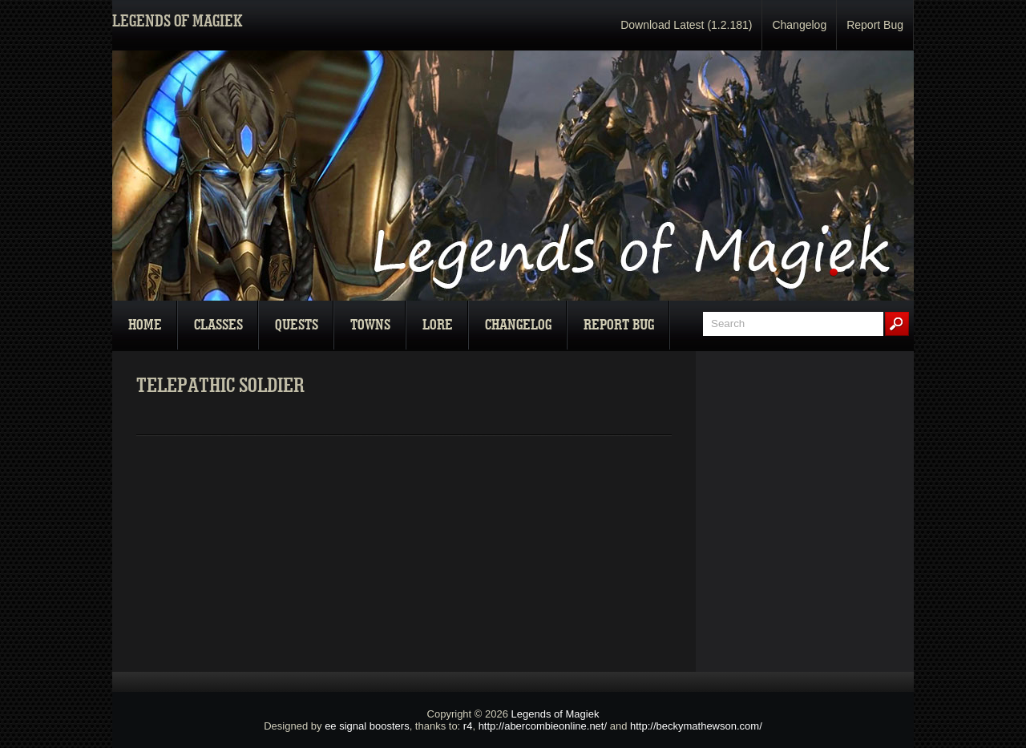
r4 (468, 726)
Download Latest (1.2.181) (686, 24)
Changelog (799, 24)
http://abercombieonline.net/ (543, 726)
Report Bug (874, 24)
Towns (370, 325)
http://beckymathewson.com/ (696, 726)
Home (145, 325)
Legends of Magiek (555, 714)
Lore (437, 325)
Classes (218, 325)
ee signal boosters (367, 726)
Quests (296, 325)
